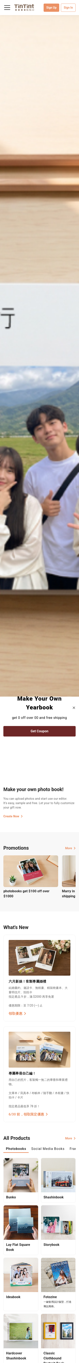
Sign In (68, 7)
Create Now (13, 816)
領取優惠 (17, 1014)
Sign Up (51, 7)
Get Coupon (39, 731)
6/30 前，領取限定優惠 (28, 1114)
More (70, 848)
